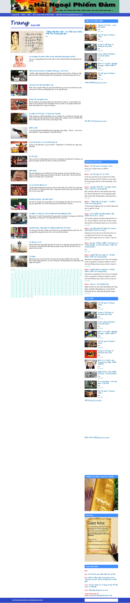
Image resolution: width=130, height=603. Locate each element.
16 (64, 269)
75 (45, 275)
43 (12, 273)
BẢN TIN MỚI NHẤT (94, 21)
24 (22, 271)
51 (38, 273)
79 (58, 275)
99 (51, 278)
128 (20, 282)
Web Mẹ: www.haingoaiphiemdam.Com (69, 14)
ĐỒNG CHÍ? (33, 128)
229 (43, 292)
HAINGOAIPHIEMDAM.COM (98, 594)
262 (24, 296)
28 (35, 271)
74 (41, 275)
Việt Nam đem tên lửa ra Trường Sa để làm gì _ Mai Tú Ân (48, 71)
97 (45, 278)
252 (58, 294)
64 (80, 273)
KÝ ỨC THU (33, 156)
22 (15, 271)
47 (25, 273)
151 (35, 284)
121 (65, 280)
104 (70, 278)
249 (47, 294)
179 (70, 286)
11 (48, 269)
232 (54, 292)
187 (28, 288)
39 (71, 271)
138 (58, 282)
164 (12, 286)
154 (47, 284)
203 (16, 290)
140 (66, 282)
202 (12, 290)
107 (12, 280)
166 (20, 286)
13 (55, 269)
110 (24, 280)
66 (15, 275)
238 (77, 292)
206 (28, 290)
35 (58, 271)
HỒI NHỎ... (33, 171)
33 (51, 271)
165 (16, 286)
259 (12, 296)
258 (81, 294)
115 (42, 280)
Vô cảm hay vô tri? (35, 242)
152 (39, 284)
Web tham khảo (92, 566)
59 (64, 273)
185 (20, 288)
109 (20, 280)
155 (50, 284)
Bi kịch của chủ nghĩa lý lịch (38, 99)
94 (35, 278)
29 (38, 271)
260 (16, 296)
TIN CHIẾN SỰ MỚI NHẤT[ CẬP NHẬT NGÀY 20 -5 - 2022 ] (99, 215)
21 (81, 269)
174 (50, 286)
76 (48, 275)
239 (81, 292)
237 (73, 292)
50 (35, 273)
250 (50, 294)
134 (43, 282)
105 (74, 278)
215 (62, 290)
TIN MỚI (89, 299)
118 (54, 280)
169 (31, 286)
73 (38, 275)
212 (50, 290)
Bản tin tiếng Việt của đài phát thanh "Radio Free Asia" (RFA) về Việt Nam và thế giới (100, 579)
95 (38, 278)
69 (25, 275)
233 (58, 292)
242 (20, 294)
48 (28, 273)
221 (12, 292)
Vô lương (32, 256)
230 (47, 292)
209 (39, 290)
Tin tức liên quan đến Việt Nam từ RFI (100, 574)
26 (28, 271)
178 (66, 286)
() (96, 82)
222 (16, 292)
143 (77, 282)
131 (31, 282)
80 (61, 275)
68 (22, 275)
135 (47, 282)
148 (24, 284)
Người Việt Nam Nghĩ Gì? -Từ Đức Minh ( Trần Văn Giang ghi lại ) (100, 256)
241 (16, 294)
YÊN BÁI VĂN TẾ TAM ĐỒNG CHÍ (41, 85)
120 (61, 280)
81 (64, 275)
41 (77, 271)
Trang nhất (15, 14)
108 (16, 280)
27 (32, 271)
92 (28, 278)
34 (55, 271)
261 (20, 296)
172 (43, 286)
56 (54, 273)
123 (73, 280)
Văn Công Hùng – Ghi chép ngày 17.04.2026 (107, 382)
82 (67, 275)
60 (67, 273)
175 (54, 286)
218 (73, 290)
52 (41, 273)
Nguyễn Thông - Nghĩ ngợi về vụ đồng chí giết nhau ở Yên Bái (49, 228)
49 (31, 273)
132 (35, 282)
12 (51, 269)
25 (25, 271)
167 (24, 286)
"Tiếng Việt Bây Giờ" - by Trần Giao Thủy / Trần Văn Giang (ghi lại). (64, 33)
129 (24, 282)
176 (58, 286)
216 (66, 290)
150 (31, 284)
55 (51, 273)
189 (35, 288)
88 (15, 278)
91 (25, 278)
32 (48, 271)
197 (66, 288)
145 (12, 284)
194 (54, 288)
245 (31, 294)
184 (16, 288)
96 (41, 278)
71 (31, 275)
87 (12, 278)
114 (39, 280)
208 (35, 290)
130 (28, 282)
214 (58, 290)
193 (50, 288)
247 (39, 294)
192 (47, 288)
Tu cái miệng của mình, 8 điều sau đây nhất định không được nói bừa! (52, 56)
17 (68, 269)
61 (71, 273)
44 (15, 273)
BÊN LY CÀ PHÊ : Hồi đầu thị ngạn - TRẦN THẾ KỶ (107, 64)
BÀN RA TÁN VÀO (93, 162)
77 (51, 275)
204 (20, 290)
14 (58, 269)
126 (12, 282)
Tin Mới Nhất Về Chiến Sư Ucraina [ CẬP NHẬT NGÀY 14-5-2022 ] (100, 229)
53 (45, 273)
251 (54, 294)
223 (20, 292)
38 (68, 271)
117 (50, 280)
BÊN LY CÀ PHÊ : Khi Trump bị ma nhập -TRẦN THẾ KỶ (107, 362)
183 (12, 288)
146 (16, 284)
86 (80, 275)
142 (73, 282)
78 (54, 275)
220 (81, 290)
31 (45, 271)
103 (66, 278)
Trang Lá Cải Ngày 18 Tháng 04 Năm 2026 (105, 352)
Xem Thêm (100, 31)
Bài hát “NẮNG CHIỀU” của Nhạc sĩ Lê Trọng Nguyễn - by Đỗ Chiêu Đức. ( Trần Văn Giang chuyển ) (101, 245)
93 (31, 278)
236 (70, 292)
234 (62, 292)
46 (22, 273)
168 (28, 286)
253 (62, 294)
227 (35, 292)
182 (81, 286)
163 (81, 284)
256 (73, 294)
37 (64, 271)
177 (62, 286)
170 (35, 286)
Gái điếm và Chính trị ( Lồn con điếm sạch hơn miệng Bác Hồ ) (50, 213)
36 (61, 271)
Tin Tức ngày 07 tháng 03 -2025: (99, 166)
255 (70, 294)
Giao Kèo (89, 515)
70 (28, 275)
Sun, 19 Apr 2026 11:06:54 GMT (43, 14)
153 (43, 284)
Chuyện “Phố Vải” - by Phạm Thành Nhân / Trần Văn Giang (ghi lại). (100, 188)
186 (24, 288)
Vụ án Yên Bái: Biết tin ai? (38, 185)
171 (39, 286)
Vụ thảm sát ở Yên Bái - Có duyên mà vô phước (45, 113)
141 (70, 282)
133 (39, 282)
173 (47, 286)
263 (28, 296)
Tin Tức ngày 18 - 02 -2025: (97, 174)
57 (58, 273)
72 (35, 275)
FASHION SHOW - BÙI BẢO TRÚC (41, 199)
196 (62, 288)
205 (24, 290)
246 (35, 294)
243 (24, 294)
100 (55, 278)
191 (43, 288)
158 (62, 284)
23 (19, 271)
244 (28, 294)
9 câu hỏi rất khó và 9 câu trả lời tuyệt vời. (43, 142)
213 (54, 290)
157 (58, 284)
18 (71, 269)
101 (59, 278)
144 (81, 282)
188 (31, 288)
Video (23, 14)
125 (80, 280)
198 (70, 288)
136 (50, 282)
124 (77, 280)
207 (31, 290)
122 (69, 280)
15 (61, 269)
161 (73, 284)
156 (54, 284)
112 (31, 280)
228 (39, 292)
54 (48, 273)
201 (81, 288)
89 (18, 278)
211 (47, 290)
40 (74, 271)
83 (71, 275)
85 (77, 275)
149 (28, 284)
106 (78, 278)
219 (77, 290)
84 (74, 275)
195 (58, 288)
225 (28, 292)
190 (39, 288)
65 (12, 275)
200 (77, 288)
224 (24, 292)
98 (48, 278)
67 (18, 275)
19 (74, 269)
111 (27, 280)
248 (43, 294)
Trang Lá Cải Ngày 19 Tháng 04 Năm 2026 (105, 45)
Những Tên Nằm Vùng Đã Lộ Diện (100, 477)
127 (16, 282)
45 (18, 273)
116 (46, 280)
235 (66, 292)
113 (35, 280)
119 (57, 280)
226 (31, 292)
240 (12, 294)
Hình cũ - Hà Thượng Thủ (97, 284)
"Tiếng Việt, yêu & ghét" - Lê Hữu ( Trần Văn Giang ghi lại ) (100, 202)
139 (62, 282)
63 (77, 273)
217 (69, 290)
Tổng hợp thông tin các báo (96, 590)
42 (81, 271)
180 (73, 286)
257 (77, 294)
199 (73, 288)
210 (43, 290)
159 (66, 284)
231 (50, 292)
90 (22, 278)
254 (66, 294)
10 (45, 269)
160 (70, 284)
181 (77, 286)
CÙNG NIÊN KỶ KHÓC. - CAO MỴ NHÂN (107, 55)
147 (20, 284)
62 (74, 273)
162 (77, 284)
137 (54, 282)
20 (77, 269)
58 (61, 273)
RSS (29, 14)
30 (41, 271)
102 (62, 278)
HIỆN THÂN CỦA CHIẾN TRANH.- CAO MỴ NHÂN (107, 373)
